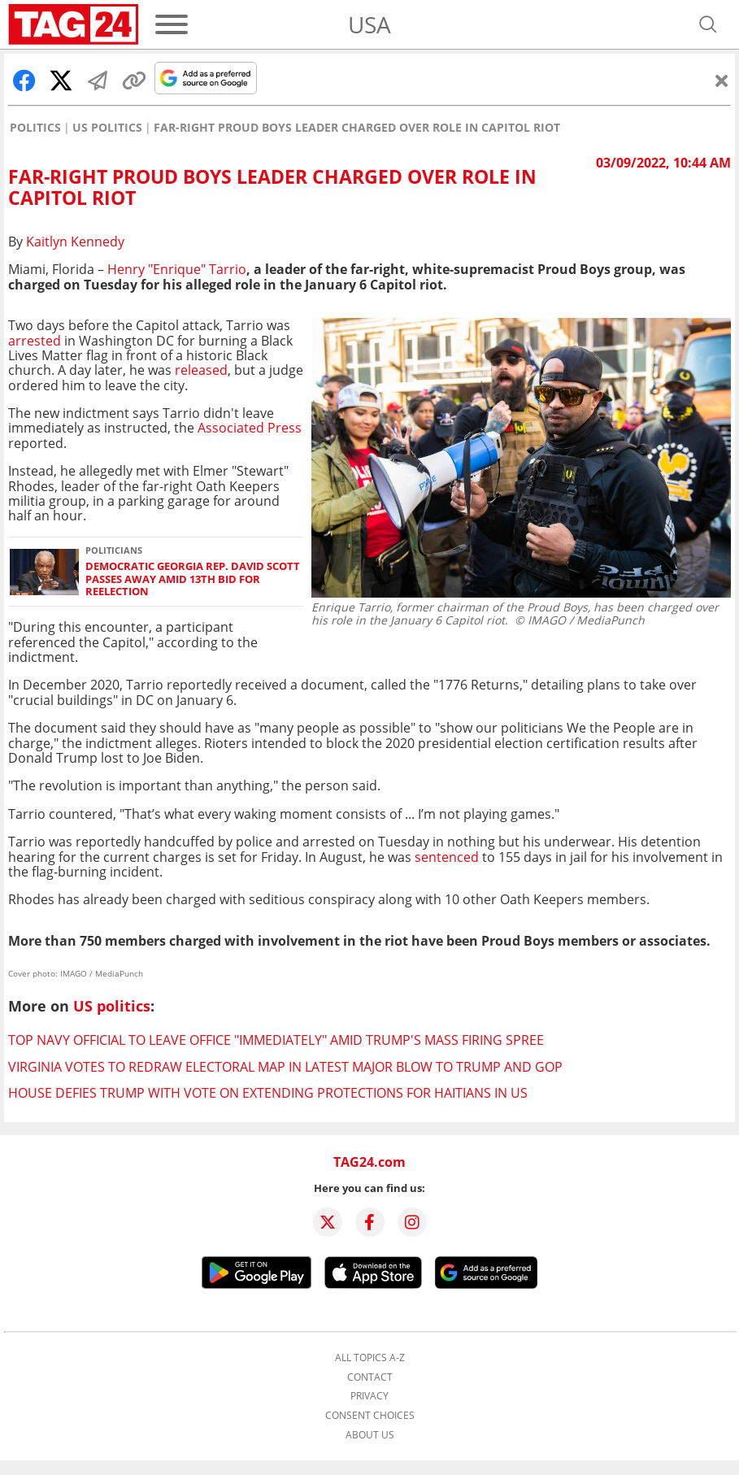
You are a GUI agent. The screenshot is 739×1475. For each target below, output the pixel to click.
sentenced (447, 857)
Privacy (369, 1396)
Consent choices (370, 1415)
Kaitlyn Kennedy (75, 241)
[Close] (722, 80)
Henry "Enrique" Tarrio (176, 269)
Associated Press (250, 428)
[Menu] (171, 24)
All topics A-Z (370, 1358)
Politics (35, 127)
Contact (370, 1377)
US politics (107, 127)
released (200, 370)
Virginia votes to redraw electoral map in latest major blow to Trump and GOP (285, 1067)
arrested (34, 341)
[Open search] (708, 24)
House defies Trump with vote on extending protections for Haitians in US (268, 1093)
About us (370, 1435)
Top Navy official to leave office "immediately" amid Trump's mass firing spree (276, 1040)
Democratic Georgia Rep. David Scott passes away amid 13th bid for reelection (192, 579)
